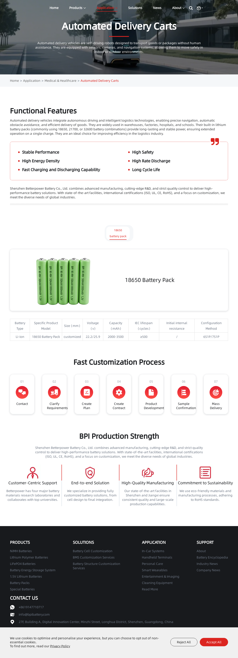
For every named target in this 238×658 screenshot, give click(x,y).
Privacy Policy (60, 646)
